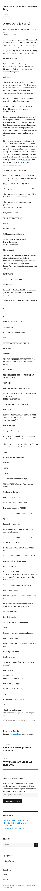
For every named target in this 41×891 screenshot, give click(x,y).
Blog (5, 875)
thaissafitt (26, 160)
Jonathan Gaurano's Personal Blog (13, 885)
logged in (16, 734)
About (5, 879)
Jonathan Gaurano (11, 720)
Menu (6, 15)
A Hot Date (8, 826)
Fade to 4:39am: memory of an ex (16, 820)
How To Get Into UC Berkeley (15, 823)
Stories (34, 720)
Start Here (7, 870)
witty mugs (7, 85)
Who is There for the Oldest (14, 828)
